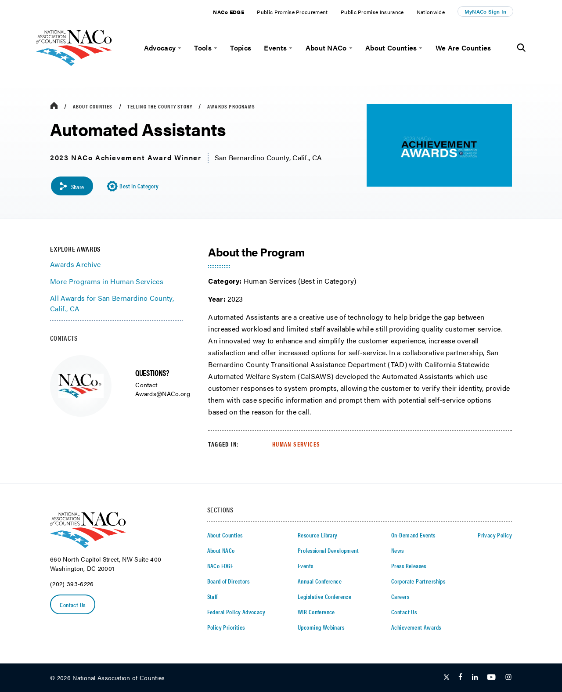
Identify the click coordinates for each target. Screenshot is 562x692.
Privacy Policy (495, 534)
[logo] (74, 63)
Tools (203, 48)
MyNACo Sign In (486, 11)
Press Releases (408, 565)
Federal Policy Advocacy (236, 611)
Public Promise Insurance (372, 12)
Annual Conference (320, 581)
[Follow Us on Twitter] (446, 678)
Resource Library (318, 534)
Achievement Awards (416, 627)
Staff (212, 596)
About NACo (326, 48)
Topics (240, 48)
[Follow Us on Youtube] (491, 678)
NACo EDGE (228, 12)
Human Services (296, 444)
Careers (400, 596)
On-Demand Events (413, 534)
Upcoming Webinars (321, 627)
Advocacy (160, 48)
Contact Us (73, 604)
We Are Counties (463, 48)
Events (275, 48)
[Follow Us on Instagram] (508, 678)
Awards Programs (231, 106)
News (397, 550)
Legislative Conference (324, 596)
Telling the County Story (159, 106)
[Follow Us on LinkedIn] (475, 678)
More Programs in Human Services (106, 281)
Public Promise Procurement (292, 12)
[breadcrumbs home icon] (54, 106)
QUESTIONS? (152, 372)
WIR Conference (316, 611)
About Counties (391, 48)
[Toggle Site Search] (521, 47)
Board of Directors (228, 581)
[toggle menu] (178, 48)
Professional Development (328, 550)
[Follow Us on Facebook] (460, 678)
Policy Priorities (226, 627)
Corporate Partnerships (418, 581)
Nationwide (431, 12)
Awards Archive (75, 265)
